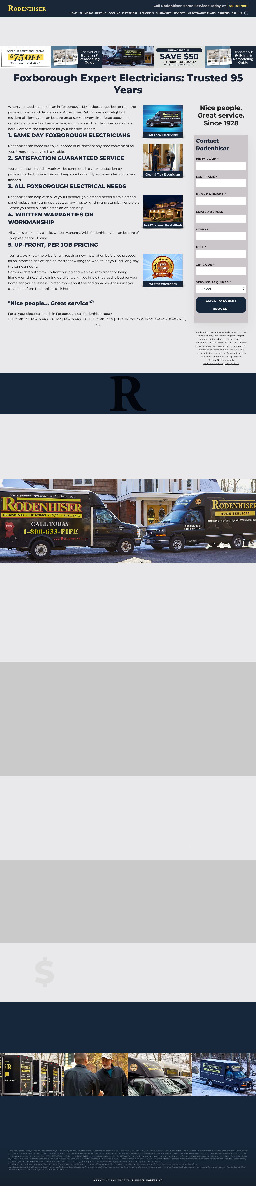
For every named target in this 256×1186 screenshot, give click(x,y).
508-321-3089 (238, 6)
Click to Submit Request (221, 305)
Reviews (179, 13)
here (62, 123)
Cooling (114, 13)
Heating (100, 13)
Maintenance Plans (201, 13)
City (201, 247)
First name (207, 159)
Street (202, 229)
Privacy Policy (232, 363)
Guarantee (163, 13)
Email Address (209, 211)
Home (73, 13)
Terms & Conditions (213, 363)
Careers (224, 13)
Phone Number (211, 194)
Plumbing (86, 13)
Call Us (237, 13)
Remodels (147, 13)
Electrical (130, 13)
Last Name (207, 176)
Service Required (214, 282)
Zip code (205, 264)
